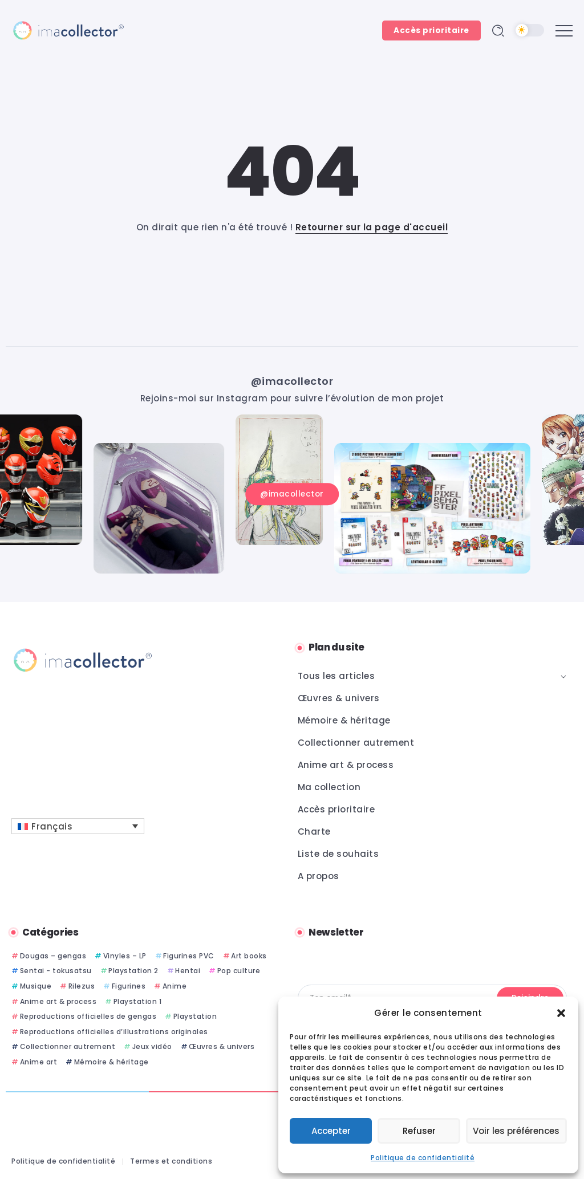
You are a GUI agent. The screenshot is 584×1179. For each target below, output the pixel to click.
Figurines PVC (188, 956)
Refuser (420, 1131)
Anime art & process (58, 1001)
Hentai (187, 970)
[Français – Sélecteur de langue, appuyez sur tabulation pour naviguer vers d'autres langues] (77, 826)
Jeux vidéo (152, 1046)
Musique (36, 986)
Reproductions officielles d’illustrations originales (114, 1031)
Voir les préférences (517, 1131)
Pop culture (239, 970)
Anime (175, 986)
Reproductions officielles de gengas (88, 1016)
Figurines (129, 986)
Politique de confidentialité (422, 1157)
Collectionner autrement (68, 1046)
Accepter (331, 1131)
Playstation (195, 1016)
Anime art (39, 1062)
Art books (249, 956)
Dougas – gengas (53, 956)
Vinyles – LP (125, 956)
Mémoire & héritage (111, 1062)
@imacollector (292, 380)
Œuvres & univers (221, 1046)
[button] (561, 1013)
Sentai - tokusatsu (56, 970)
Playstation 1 (137, 1001)
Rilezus (81, 986)
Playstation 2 (133, 970)
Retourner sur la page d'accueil (371, 227)
